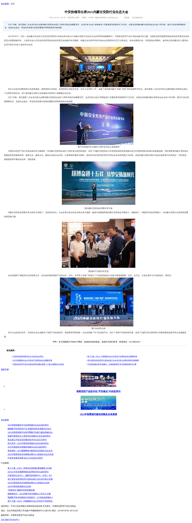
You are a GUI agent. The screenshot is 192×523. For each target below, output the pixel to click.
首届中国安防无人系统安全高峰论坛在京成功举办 (29, 436)
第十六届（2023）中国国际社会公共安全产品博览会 (30, 501)
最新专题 (5, 369)
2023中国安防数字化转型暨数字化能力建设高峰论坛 (30, 432)
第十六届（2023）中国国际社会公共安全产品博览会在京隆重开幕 (112, 356)
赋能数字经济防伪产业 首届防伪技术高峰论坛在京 (29, 429)
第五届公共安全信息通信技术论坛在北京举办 (27, 440)
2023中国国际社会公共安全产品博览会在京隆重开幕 (32, 360)
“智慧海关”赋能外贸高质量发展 (21, 490)
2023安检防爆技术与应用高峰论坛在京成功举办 (28, 425)
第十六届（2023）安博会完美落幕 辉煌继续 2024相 (30, 468)
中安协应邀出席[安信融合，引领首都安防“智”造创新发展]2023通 (111, 364)
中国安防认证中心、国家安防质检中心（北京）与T (30, 475)
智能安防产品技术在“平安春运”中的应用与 (98, 391)
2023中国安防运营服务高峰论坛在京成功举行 (27, 447)
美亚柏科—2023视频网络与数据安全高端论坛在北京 (30, 451)
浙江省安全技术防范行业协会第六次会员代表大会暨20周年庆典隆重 (113, 360)
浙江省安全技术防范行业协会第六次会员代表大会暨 (30, 479)
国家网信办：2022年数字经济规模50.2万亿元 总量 (29, 494)
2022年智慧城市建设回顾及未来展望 (98, 414)
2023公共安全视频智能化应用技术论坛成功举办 (28, 472)
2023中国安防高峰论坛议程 (19, 486)
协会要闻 (5, 4)
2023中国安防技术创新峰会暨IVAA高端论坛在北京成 (30, 454)
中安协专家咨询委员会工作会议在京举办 (28, 356)
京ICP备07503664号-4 (10, 520)
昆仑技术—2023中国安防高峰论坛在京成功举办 (28, 443)
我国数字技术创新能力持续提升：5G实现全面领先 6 (30, 497)
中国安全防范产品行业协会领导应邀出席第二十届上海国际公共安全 (38, 364)
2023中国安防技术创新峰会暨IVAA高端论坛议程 (28, 483)
